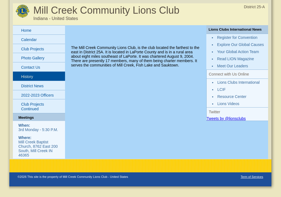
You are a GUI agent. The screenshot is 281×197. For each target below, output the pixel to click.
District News (32, 86)
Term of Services (252, 176)
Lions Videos (228, 104)
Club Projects (32, 49)
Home (26, 30)
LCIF (221, 89)
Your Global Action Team (238, 52)
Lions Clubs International (238, 82)
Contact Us (30, 67)
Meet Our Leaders (232, 66)
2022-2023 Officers (37, 95)
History (27, 76)
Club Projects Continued (32, 106)
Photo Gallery (32, 58)
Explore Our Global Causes (240, 44)
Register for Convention (237, 37)
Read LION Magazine (235, 59)
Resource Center (231, 96)
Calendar (29, 39)
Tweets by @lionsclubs (226, 118)
